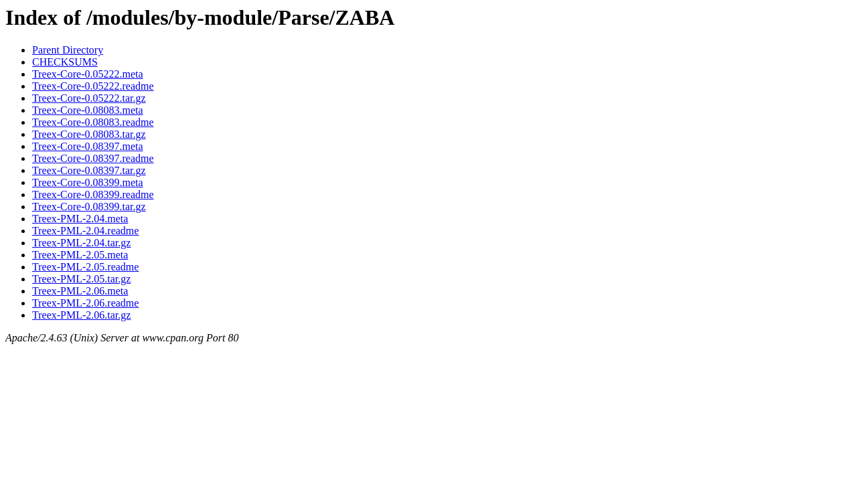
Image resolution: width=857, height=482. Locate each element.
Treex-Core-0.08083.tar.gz (89, 134)
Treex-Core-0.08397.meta (87, 146)
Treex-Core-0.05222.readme (93, 86)
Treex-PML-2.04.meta (80, 218)
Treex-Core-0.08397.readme (93, 158)
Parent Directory (67, 50)
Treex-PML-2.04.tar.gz (81, 242)
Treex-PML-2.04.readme (85, 230)
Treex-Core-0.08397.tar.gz (89, 170)
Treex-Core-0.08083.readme (93, 122)
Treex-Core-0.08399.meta (87, 182)
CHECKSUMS (65, 62)
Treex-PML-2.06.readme (85, 303)
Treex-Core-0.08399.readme (93, 194)
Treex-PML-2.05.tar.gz (81, 279)
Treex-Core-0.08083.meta (87, 110)
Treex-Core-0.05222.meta (87, 74)
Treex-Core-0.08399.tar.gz (89, 206)
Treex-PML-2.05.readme (85, 266)
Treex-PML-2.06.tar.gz (81, 315)
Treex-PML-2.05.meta (80, 254)
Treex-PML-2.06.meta (80, 291)
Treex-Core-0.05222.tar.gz (89, 98)
